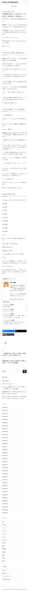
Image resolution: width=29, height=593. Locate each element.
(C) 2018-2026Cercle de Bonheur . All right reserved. (14, 589)
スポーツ (4, 534)
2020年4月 (5, 455)
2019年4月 (5, 491)
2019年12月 (5, 467)
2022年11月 (5, 413)
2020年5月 (5, 452)
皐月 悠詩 (12, 11)
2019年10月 (5, 473)
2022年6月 (5, 416)
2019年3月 (5, 494)
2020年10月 (5, 437)
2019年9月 (5, 476)
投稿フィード (5, 573)
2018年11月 (5, 506)
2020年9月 (5, 440)
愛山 (3, 546)
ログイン (4, 570)
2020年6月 (5, 449)
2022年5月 (5, 419)
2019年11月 (5, 470)
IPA (3, 522)
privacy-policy (7, 306)
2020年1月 (5, 464)
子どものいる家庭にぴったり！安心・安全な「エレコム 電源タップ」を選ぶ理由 (14, 316)
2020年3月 (5, 458)
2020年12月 (5, 431)
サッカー (4, 531)
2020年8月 (5, 443)
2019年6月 (5, 485)
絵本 (3, 555)
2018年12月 (5, 503)
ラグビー (4, 540)
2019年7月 (5, 482)
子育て (4, 543)
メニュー (14, 6)
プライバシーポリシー (9, 311)
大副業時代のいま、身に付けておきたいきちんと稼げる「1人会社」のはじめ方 (14, 322)
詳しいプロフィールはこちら (17, 299)
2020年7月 (5, 446)
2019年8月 (5, 479)
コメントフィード (6, 576)
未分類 (12, 304)
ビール (4, 537)
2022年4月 (5, 422)
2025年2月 (5, 407)
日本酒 (4, 549)
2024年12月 (5, 410)
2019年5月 (5, 488)
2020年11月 (5, 434)
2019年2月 (5, 497)
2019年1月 (5, 500)
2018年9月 (5, 512)
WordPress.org (6, 579)
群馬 (3, 558)
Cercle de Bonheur (10, 2)
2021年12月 (5, 425)
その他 (4, 525)
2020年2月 (5, 461)
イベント (4, 528)
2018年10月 (5, 509)
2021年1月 (5, 428)
